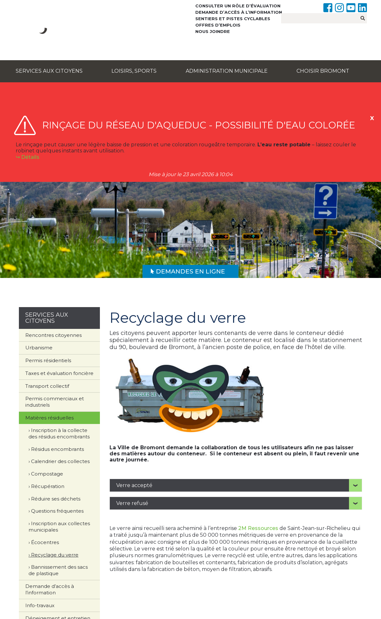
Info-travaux (39, 605)
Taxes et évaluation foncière (59, 373)
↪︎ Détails (27, 157)
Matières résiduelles (49, 418)
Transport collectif (47, 386)
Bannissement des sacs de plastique (58, 570)
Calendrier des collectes (60, 461)
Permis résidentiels (48, 360)
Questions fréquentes (57, 511)
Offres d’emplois (217, 25)
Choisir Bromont (322, 71)
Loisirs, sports (134, 71)
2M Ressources (257, 528)
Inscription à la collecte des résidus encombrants (59, 433)
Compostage (47, 474)
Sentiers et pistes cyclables (232, 18)
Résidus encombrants (57, 449)
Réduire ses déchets (55, 499)
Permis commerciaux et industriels (54, 401)
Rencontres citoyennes (53, 335)
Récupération (47, 486)
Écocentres (45, 542)
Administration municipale (227, 71)
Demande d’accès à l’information (238, 12)
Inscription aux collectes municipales (59, 526)
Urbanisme (39, 348)
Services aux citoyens (49, 71)
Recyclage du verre (54, 555)
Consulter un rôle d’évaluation (237, 5)
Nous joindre (212, 31)
